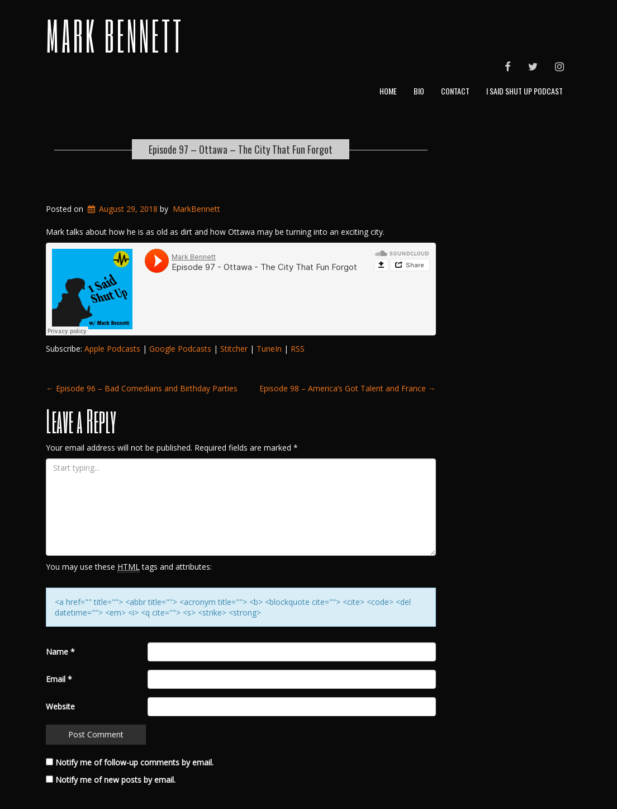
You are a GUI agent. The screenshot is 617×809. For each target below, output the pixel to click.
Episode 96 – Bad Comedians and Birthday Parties (142, 388)
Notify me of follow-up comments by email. (134, 762)
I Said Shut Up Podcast (524, 91)
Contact (455, 91)
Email (59, 679)
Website (60, 706)
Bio (419, 91)
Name (60, 651)
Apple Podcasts (112, 348)
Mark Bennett (115, 35)
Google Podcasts (180, 348)
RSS (298, 348)
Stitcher (234, 348)
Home (388, 91)
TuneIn (269, 348)
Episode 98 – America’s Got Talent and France (347, 388)
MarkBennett (196, 209)
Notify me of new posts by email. (115, 779)
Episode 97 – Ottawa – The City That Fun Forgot (241, 149)
